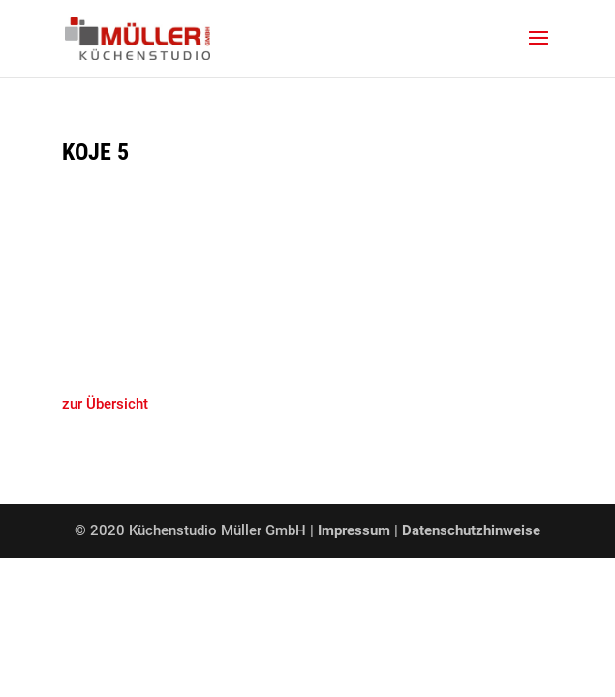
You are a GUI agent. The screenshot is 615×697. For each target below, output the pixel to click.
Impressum (356, 530)
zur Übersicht (105, 403)
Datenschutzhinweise (471, 530)
